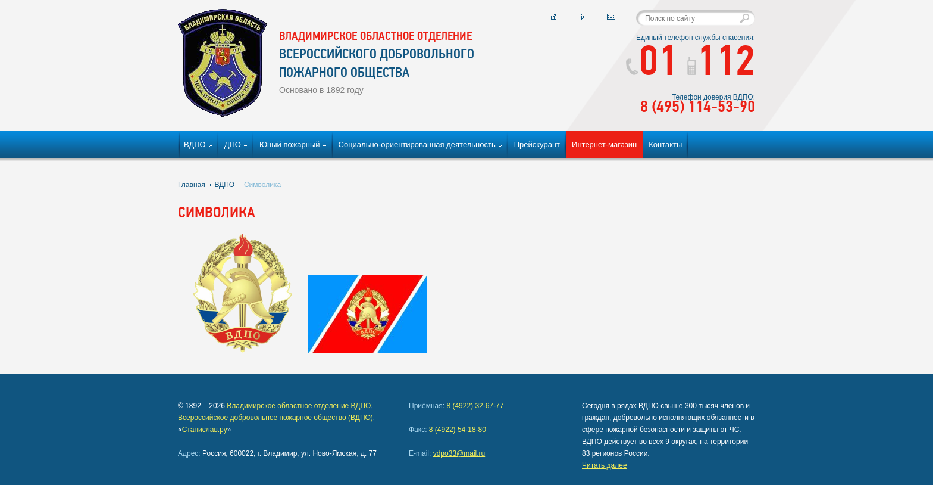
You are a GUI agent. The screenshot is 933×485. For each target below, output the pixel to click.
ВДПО (195, 144)
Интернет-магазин (604, 144)
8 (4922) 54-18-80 (457, 429)
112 (721, 64)
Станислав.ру (204, 429)
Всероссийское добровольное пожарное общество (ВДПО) (275, 418)
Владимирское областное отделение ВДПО (299, 406)
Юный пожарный (289, 144)
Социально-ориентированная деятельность (417, 144)
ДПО (232, 144)
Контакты (665, 144)
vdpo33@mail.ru (459, 453)
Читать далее (604, 465)
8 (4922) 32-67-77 (474, 406)
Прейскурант (537, 144)
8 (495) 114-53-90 (697, 108)
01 (652, 64)
